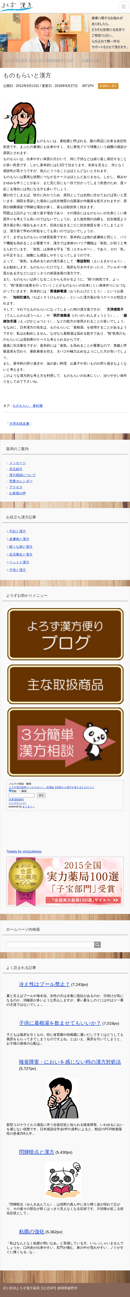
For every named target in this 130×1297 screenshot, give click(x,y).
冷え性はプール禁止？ (44, 984)
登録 (13, 791)
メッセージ (17, 463)
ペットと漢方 (19, 562)
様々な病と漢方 (21, 547)
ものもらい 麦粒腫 (28, 405)
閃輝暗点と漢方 (36, 1152)
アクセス (16, 487)
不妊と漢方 (17, 531)
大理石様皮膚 (19, 423)
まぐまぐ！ (28, 806)
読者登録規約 (16, 799)
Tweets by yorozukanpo (24, 851)
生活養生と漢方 (21, 554)
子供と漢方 (17, 570)
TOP (38, 60)
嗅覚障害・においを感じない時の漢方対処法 (70, 1062)
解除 (23, 791)
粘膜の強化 (31, 1231)
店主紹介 (16, 469)
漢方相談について (22, 475)
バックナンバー (17, 803)
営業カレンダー (21, 481)
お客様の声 (17, 493)
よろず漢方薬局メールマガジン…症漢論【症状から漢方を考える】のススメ (51, 787)
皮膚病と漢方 (108, 86)
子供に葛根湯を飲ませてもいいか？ (60, 1023)
